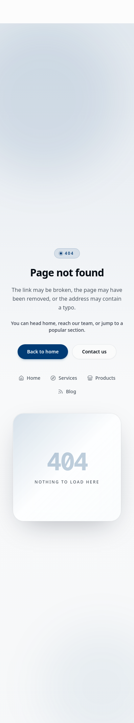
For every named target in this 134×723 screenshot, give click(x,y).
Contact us (94, 351)
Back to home (43, 351)
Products (101, 378)
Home (29, 378)
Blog (67, 391)
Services (63, 378)
